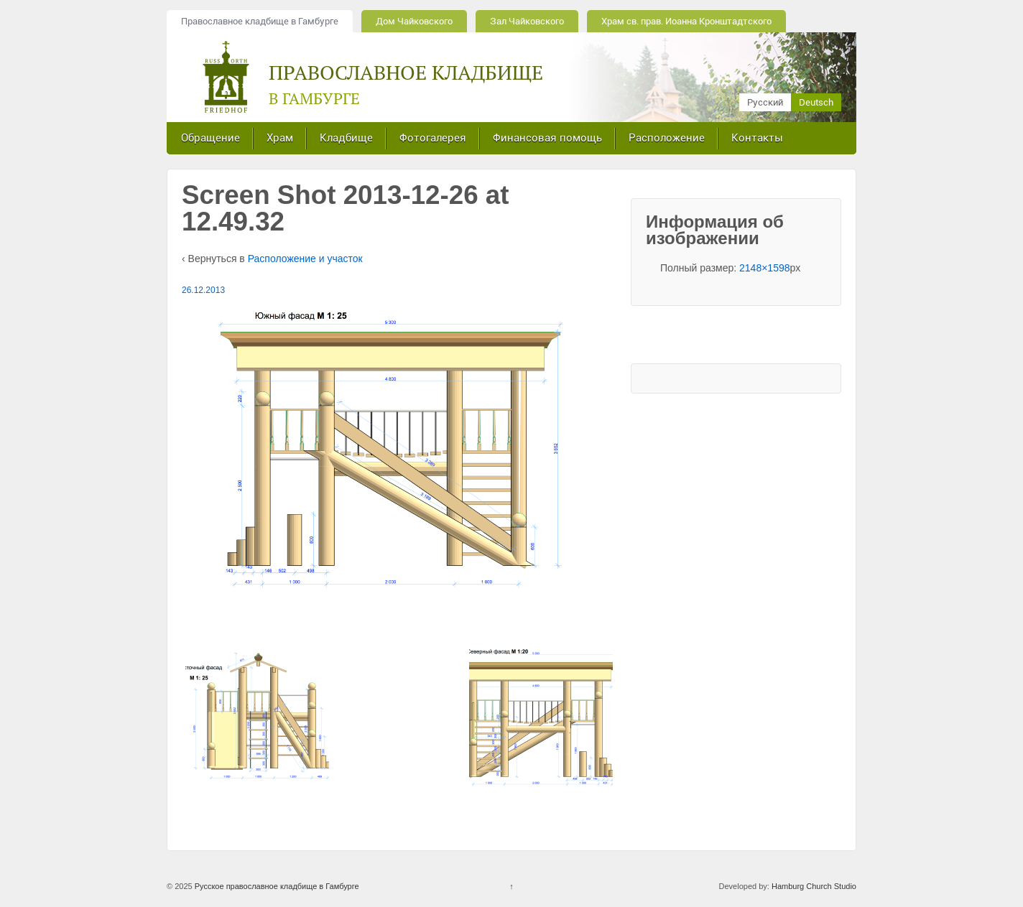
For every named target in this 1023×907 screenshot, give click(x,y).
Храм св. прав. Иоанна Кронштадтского (686, 21)
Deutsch (816, 102)
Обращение (210, 137)
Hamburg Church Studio (814, 886)
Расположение (667, 137)
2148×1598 (764, 268)
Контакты (757, 137)
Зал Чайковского (527, 21)
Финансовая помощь (547, 137)
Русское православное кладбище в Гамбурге (276, 886)
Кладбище (346, 137)
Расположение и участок (305, 258)
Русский (765, 102)
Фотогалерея (432, 137)
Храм (280, 137)
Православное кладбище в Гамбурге (259, 21)
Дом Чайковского (414, 21)
